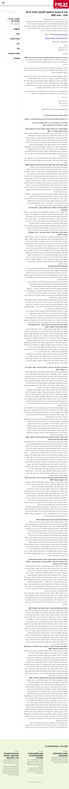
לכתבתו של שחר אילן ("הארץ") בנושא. (56, 38)
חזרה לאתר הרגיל (15, 24)
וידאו (18, 34)
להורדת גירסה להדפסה (60, 34)
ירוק (18, 44)
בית (19, 10)
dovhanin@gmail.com (34, 782)
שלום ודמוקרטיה (47, 19)
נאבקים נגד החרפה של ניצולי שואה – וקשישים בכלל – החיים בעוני (11, 755)
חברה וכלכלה (54, 19)
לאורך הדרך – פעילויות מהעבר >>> (56, 746)
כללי (18, 48)
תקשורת (17, 58)
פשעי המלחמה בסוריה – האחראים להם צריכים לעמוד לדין (35, 755)
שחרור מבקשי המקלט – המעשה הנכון (59, 754)
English (17, 29)
